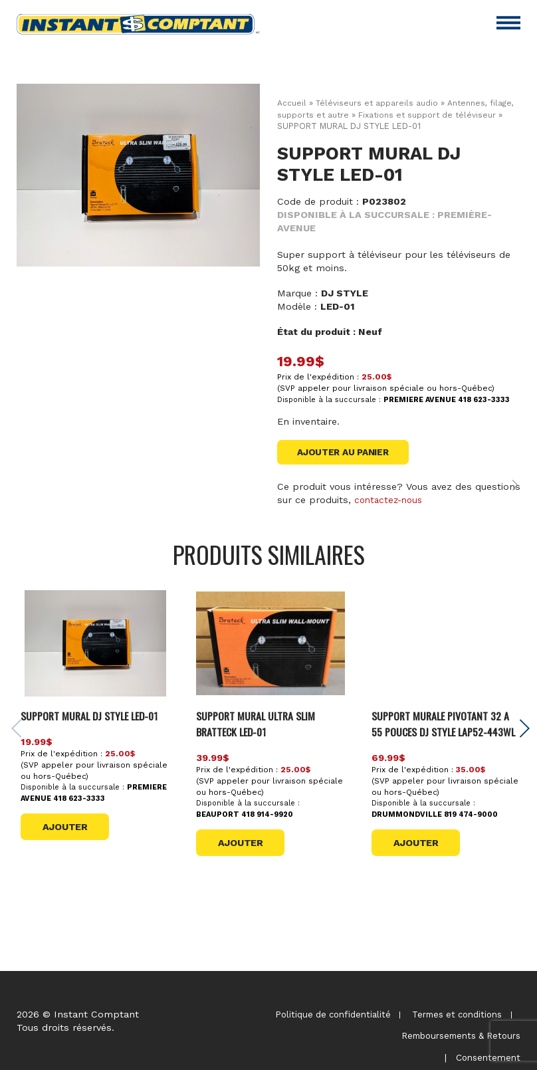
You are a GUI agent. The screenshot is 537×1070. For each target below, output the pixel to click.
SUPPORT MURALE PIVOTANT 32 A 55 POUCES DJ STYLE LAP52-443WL (446, 736)
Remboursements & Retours (460, 1028)
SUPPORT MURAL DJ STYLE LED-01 (95, 728)
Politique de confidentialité (331, 1014)
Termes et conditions (456, 1014)
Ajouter (70, 848)
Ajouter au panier (347, 452)
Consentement (485, 1040)
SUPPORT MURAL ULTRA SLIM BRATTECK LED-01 (263, 728)
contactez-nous (390, 505)
